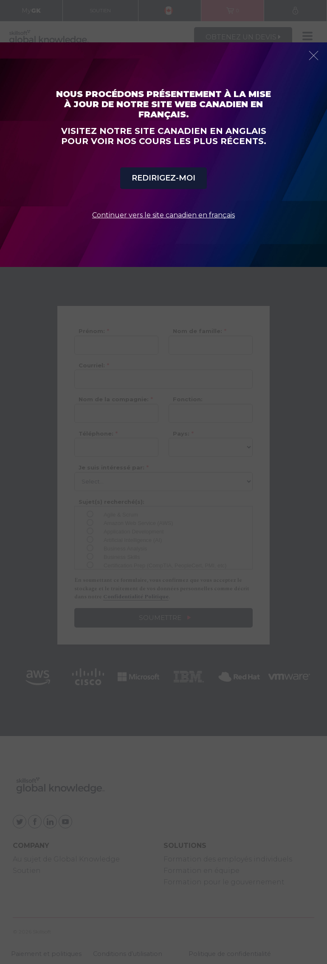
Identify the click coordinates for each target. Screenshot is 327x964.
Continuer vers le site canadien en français (163, 215)
